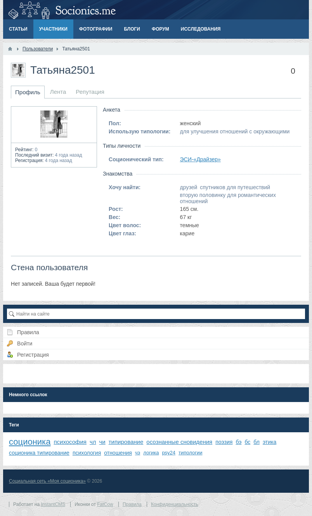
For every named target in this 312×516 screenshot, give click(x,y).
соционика (29, 442)
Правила (132, 504)
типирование (126, 441)
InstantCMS (53, 504)
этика (269, 442)
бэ (238, 442)
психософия (70, 441)
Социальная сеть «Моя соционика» (47, 481)
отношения (118, 453)
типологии (190, 453)
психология (87, 453)
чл (93, 441)
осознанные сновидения (179, 441)
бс (247, 442)
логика (151, 453)
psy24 (168, 453)
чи (102, 441)
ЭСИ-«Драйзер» (200, 159)
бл (256, 442)
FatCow (105, 504)
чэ (137, 453)
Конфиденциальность (174, 504)
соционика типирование (39, 453)
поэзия (223, 442)
